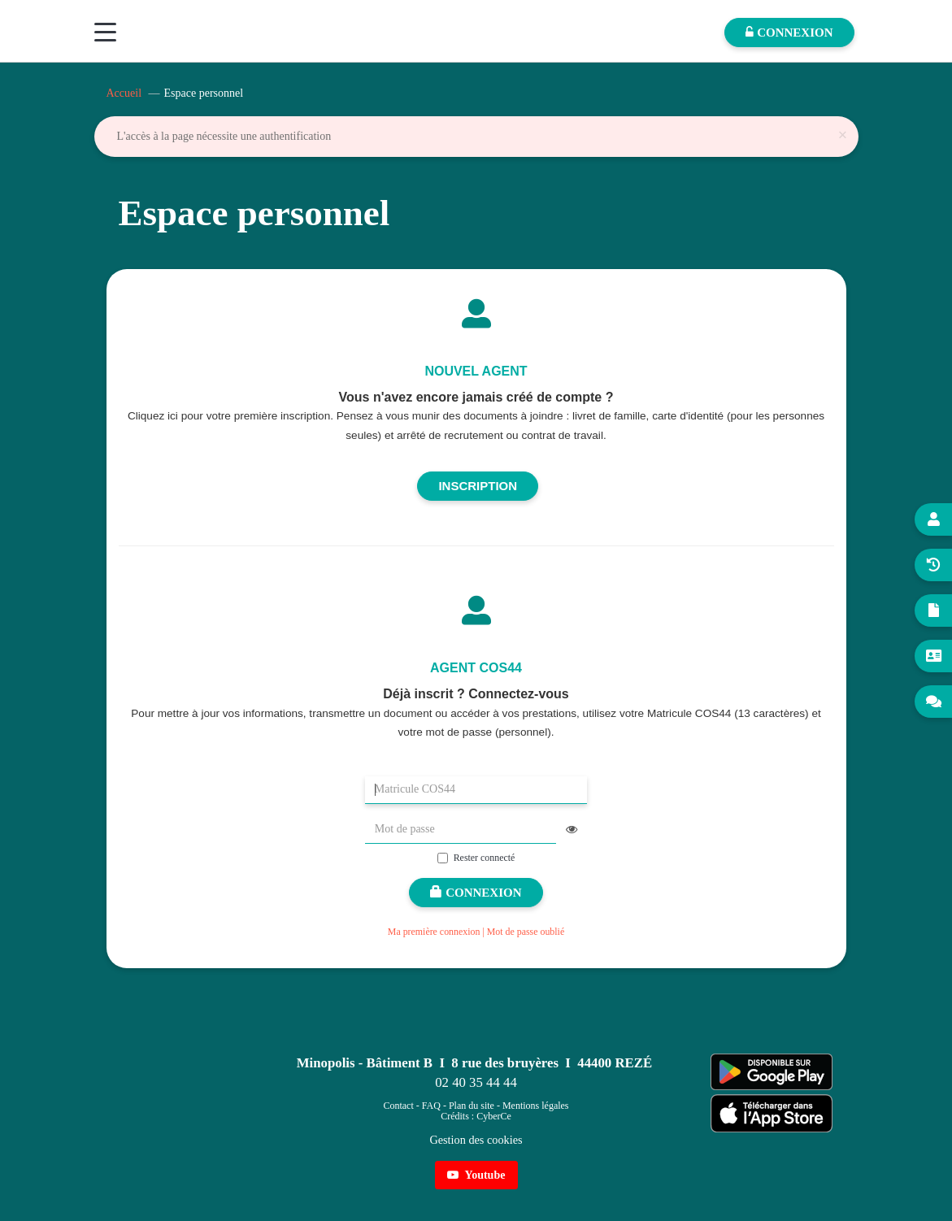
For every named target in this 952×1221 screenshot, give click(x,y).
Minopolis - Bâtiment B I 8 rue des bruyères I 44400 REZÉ (474, 1063)
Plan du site (471, 1105)
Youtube (476, 1175)
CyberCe (493, 1116)
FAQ (431, 1105)
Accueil (124, 93)
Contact (398, 1105)
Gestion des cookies (475, 1139)
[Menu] (105, 32)
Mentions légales (535, 1105)
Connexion (475, 892)
